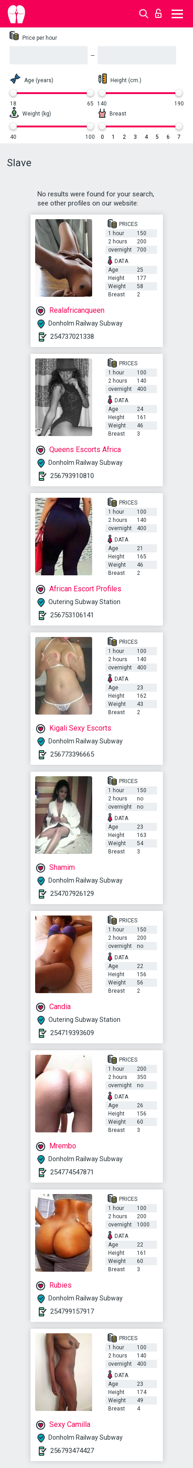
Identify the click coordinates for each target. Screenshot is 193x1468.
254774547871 (72, 1172)
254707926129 (72, 893)
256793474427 (72, 1451)
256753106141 (72, 615)
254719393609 (72, 1033)
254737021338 (72, 336)
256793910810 (72, 476)
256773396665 (72, 754)
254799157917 (72, 1311)
